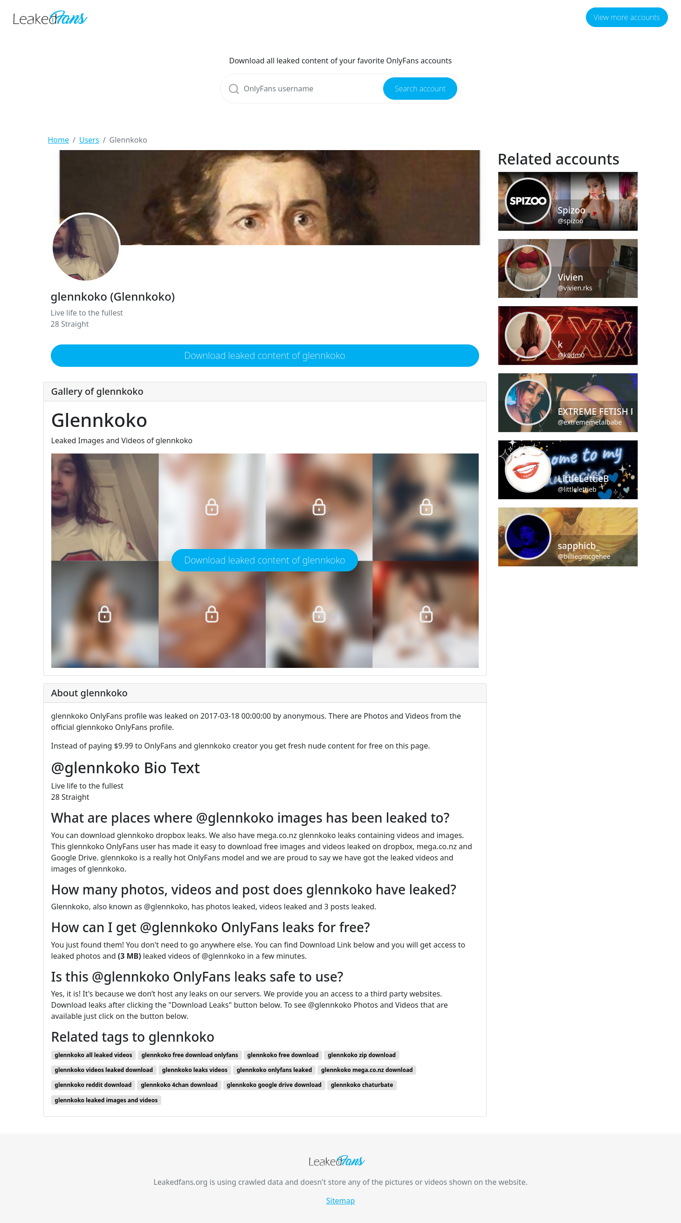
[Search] (340, 88)
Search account (420, 88)
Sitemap (340, 1201)
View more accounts (627, 17)
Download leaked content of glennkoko (264, 355)
